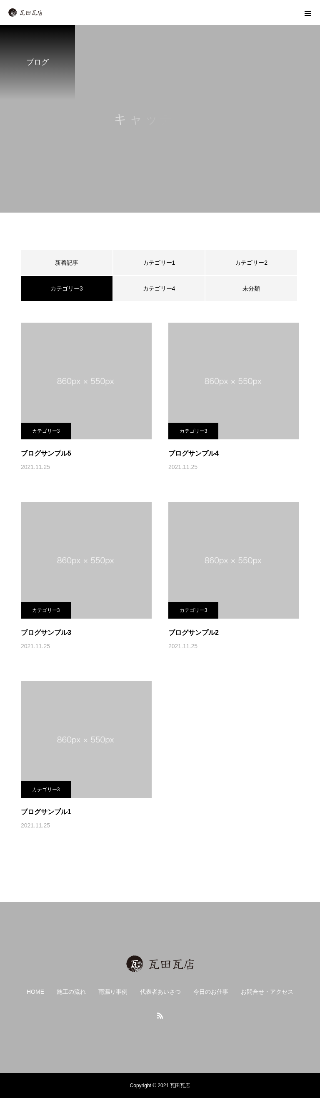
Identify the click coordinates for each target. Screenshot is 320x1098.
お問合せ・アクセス (267, 991)
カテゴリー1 (159, 262)
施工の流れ (71, 991)
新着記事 (66, 262)
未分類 (251, 288)
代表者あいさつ (160, 991)
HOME (35, 991)
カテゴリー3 (46, 431)
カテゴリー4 (159, 288)
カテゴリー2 (251, 262)
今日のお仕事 (210, 991)
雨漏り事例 (113, 991)
